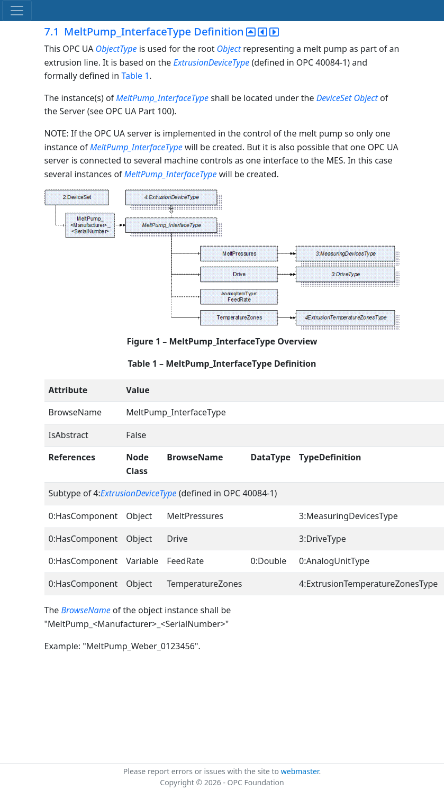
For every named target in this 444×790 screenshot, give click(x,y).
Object (229, 49)
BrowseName (85, 610)
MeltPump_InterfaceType (162, 98)
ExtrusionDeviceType (211, 62)
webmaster (300, 771)
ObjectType (116, 49)
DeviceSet (334, 98)
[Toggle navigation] (17, 10)
